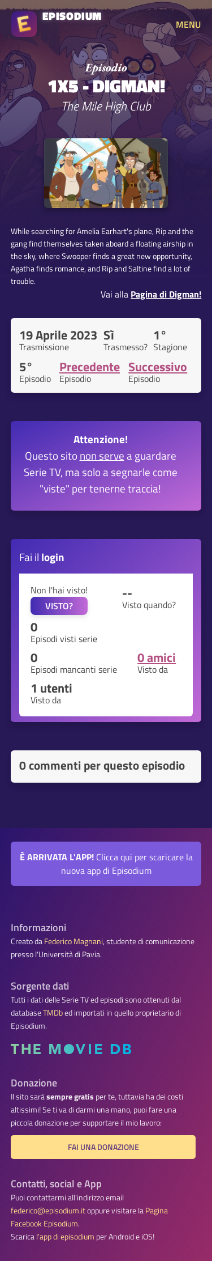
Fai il (41, 557)
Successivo (157, 366)
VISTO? (59, 606)
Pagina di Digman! (166, 294)
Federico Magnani (73, 941)
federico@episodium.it (48, 1210)
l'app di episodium (65, 1236)
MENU (188, 24)
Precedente (89, 366)
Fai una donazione (103, 1147)
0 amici (156, 657)
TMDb (53, 1013)
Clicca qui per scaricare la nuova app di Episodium (106, 863)
